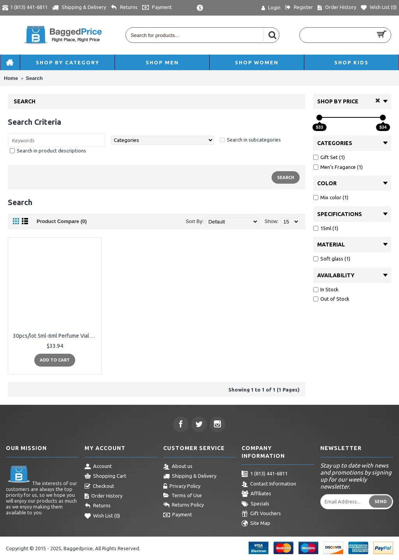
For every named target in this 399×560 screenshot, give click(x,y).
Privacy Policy (181, 486)
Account (98, 466)
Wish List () (102, 516)
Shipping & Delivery (189, 476)
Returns (98, 506)
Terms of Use (182, 496)
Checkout (99, 486)
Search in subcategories (254, 139)
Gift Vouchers (261, 513)
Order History (103, 496)
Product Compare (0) (62, 221)
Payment (177, 515)
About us (177, 466)
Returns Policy (183, 505)
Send (380, 501)
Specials (255, 504)
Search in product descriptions (51, 150)
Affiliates (256, 494)
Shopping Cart (105, 476)
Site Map (256, 523)
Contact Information (269, 484)
